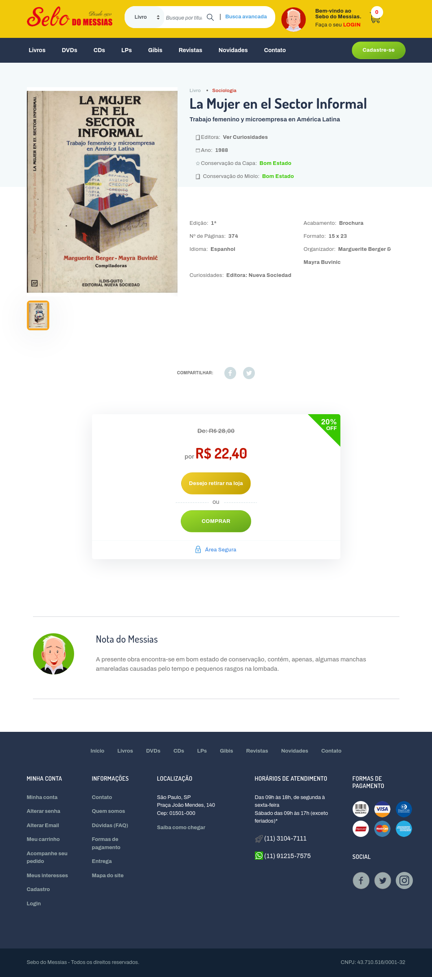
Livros (37, 50)
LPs (126, 50)
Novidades (233, 50)
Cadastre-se (378, 50)
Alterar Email (43, 825)
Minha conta (42, 797)
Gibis (155, 50)
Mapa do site (108, 875)
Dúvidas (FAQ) (110, 825)
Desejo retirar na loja (216, 483)
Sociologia (224, 90)
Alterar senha (44, 811)
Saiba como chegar (181, 827)
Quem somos (108, 811)
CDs (99, 50)
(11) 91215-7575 (283, 856)
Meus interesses (47, 875)
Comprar (216, 521)
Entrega (102, 861)
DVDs (69, 50)
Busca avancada (246, 17)
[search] (185, 17)
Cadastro (38, 889)
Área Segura (215, 550)
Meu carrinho (43, 839)
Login (34, 904)
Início (97, 751)
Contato (275, 50)
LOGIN (352, 25)
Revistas (190, 50)
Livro (195, 90)
